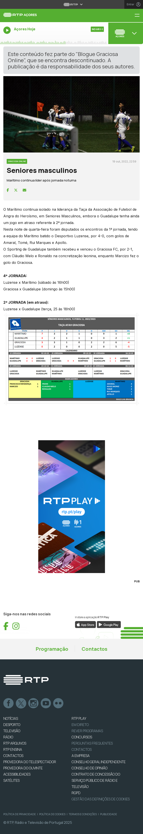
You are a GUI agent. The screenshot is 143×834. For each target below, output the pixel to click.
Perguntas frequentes (92, 743)
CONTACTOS (13, 755)
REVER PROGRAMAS (87, 730)
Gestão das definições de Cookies (101, 799)
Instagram (33, 703)
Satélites (11, 780)
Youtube (46, 703)
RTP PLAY (79, 718)
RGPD (76, 792)
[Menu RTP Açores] (139, 15)
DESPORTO (11, 724)
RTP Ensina (12, 749)
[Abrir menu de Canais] (125, 33)
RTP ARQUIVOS (14, 743)
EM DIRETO (80, 724)
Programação (52, 649)
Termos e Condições (83, 814)
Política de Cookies (52, 814)
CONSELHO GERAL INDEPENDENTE (99, 761)
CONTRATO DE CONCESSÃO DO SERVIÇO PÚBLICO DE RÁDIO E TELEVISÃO (96, 780)
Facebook (8, 703)
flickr (58, 703)
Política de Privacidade (19, 814)
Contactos (94, 649)
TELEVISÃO (11, 730)
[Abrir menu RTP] (71, 4)
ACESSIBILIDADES (16, 774)
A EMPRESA (81, 755)
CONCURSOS (82, 737)
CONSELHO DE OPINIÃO (89, 768)
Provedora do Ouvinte (23, 768)
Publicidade (108, 814)
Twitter (21, 703)
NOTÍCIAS (10, 718)
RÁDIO (8, 737)
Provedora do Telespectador (29, 761)
